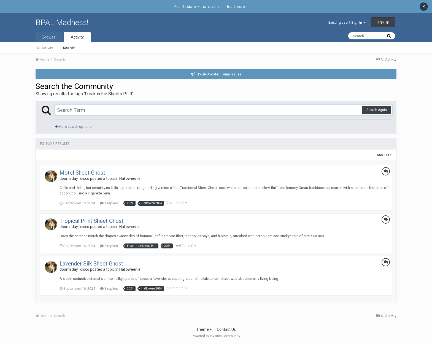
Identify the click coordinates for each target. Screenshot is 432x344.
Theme (204, 329)
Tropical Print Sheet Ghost (91, 221)
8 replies (109, 288)
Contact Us (226, 329)
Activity (77, 37)
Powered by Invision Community (216, 336)
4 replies (109, 203)
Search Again (376, 110)
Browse (49, 37)
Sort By (384, 154)
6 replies (109, 246)
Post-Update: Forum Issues (219, 74)
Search (69, 48)
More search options (73, 126)
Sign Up (383, 22)
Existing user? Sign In (347, 22)
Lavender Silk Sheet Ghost (91, 263)
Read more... (236, 6)
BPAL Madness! (62, 22)
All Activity (44, 48)
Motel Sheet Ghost (82, 172)
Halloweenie (130, 178)
